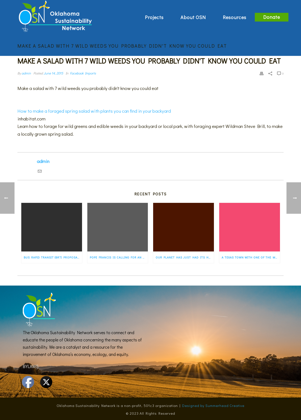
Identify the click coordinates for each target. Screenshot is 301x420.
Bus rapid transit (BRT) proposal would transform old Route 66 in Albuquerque (53, 257)
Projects (154, 17)
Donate (271, 17)
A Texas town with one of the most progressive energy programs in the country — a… (251, 257)
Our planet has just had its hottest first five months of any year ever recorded (185, 257)
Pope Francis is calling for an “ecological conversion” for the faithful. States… (119, 257)
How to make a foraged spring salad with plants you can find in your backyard (94, 111)
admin (26, 73)
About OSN (193, 17)
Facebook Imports (83, 73)
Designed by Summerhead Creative (213, 405)
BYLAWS (30, 366)
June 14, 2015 (53, 73)
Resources (234, 17)
